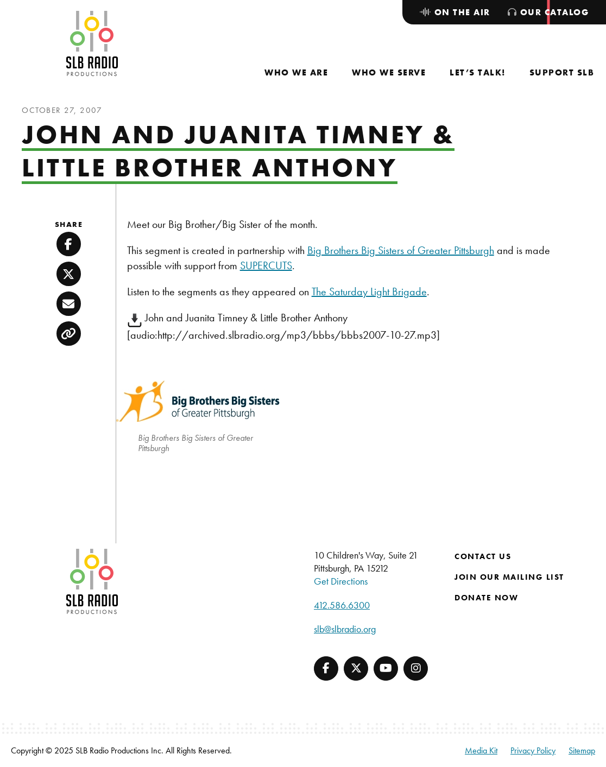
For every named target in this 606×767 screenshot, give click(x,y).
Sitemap (582, 750)
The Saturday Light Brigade (369, 291)
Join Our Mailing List (509, 577)
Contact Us (482, 556)
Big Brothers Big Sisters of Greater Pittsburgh (400, 250)
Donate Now (486, 597)
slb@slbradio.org (345, 629)
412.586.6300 (342, 605)
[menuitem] (296, 72)
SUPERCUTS (266, 265)
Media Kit (481, 750)
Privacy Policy (533, 750)
